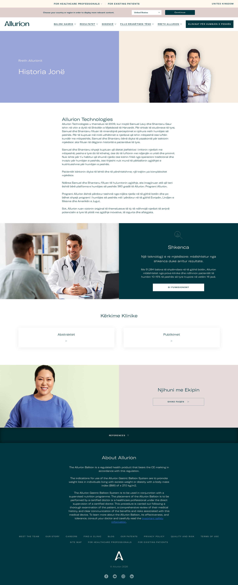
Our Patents (129, 536)
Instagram (123, 576)
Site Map (76, 542)
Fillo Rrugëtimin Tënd (135, 24)
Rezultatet (87, 24)
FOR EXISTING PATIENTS (124, 4)
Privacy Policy (154, 536)
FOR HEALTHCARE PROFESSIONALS (77, 4)
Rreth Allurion (168, 24)
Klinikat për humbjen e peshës (209, 24)
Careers (71, 536)
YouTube (115, 576)
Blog (111, 536)
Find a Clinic (93, 536)
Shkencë (108, 24)
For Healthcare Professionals (110, 542)
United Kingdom (223, 4)
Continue (180, 12)
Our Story (52, 536)
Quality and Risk (182, 536)
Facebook (106, 576)
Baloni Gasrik (63, 24)
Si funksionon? (178, 287)
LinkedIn (132, 576)
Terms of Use (210, 536)
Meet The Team (29, 536)
